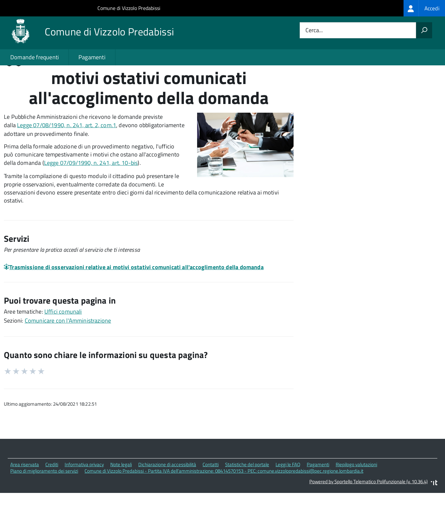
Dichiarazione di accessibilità (167, 491)
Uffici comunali (63, 339)
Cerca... (314, 30)
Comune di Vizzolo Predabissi (128, 8)
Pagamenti (91, 57)
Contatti (211, 491)
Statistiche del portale (247, 491)
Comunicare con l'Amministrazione (68, 348)
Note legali (121, 491)
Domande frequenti (34, 57)
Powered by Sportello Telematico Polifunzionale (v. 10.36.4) (368, 509)
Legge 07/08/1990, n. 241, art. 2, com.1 (66, 152)
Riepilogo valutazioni (356, 491)
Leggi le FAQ (288, 491)
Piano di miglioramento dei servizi (44, 498)
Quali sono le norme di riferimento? (361, 86)
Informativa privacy (84, 491)
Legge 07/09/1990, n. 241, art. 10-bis (91, 190)
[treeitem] (424, 8)
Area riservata (24, 491)
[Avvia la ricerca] (424, 30)
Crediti (51, 491)
